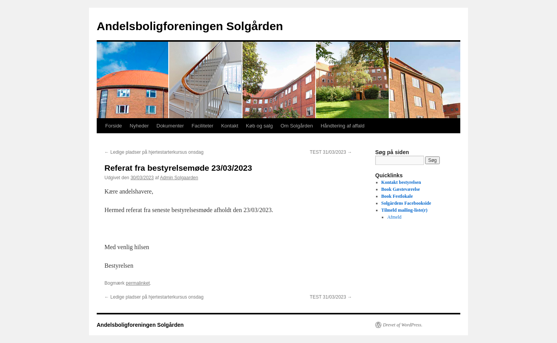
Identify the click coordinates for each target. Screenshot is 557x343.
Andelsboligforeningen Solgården (190, 26)
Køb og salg (259, 126)
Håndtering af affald (342, 126)
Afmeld (394, 217)
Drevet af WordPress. (402, 325)
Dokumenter (170, 126)
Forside (113, 126)
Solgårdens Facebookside (406, 203)
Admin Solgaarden (179, 177)
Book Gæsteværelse (400, 189)
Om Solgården (296, 126)
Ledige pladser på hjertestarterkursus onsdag (153, 152)
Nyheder (139, 126)
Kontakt (229, 126)
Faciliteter (202, 126)
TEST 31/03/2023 (331, 152)
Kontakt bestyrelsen (401, 182)
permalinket (138, 283)
